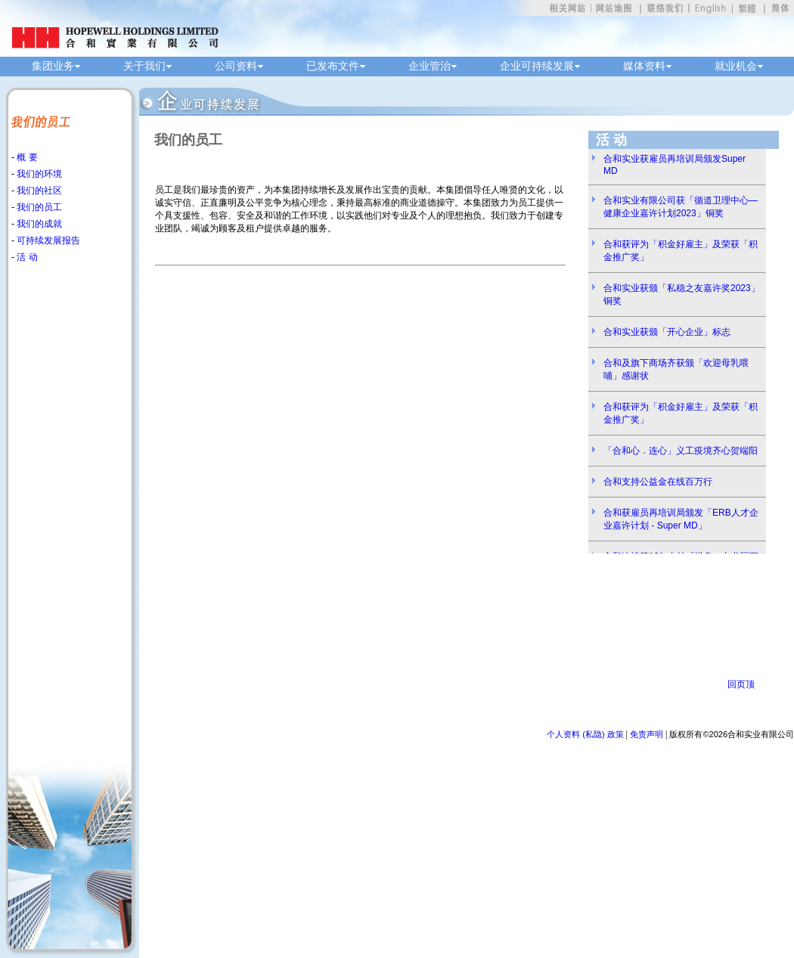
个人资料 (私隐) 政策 (585, 734)
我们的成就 (38, 224)
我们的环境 (38, 174)
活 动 (26, 257)
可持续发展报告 (47, 240)
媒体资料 (644, 66)
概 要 (26, 157)
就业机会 (736, 66)
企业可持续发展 (537, 66)
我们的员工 (38, 207)
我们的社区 (38, 190)
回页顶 (741, 684)
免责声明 (646, 734)
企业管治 (429, 66)
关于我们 (144, 66)
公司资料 (236, 66)
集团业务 (53, 66)
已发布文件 (332, 66)
